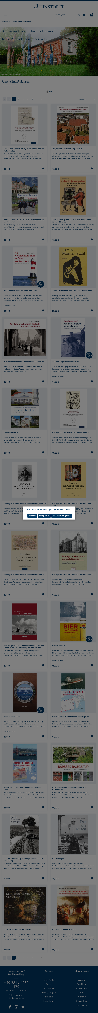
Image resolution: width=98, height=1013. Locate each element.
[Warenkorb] (91, 14)
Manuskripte (48, 1001)
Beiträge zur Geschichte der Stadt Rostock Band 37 (24, 575)
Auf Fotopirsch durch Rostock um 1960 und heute (24, 362)
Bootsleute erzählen (12, 717)
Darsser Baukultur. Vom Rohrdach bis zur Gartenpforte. (69, 789)
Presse (49, 984)
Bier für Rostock (58, 646)
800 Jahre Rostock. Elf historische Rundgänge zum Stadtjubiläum (24, 221)
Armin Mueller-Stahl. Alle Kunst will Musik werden (72, 291)
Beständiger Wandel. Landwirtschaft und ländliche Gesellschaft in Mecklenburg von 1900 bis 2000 (24, 647)
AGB (82, 992)
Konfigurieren (44, 516)
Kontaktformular (16, 998)
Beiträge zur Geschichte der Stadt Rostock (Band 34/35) (71, 505)
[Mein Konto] (84, 14)
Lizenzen (49, 996)
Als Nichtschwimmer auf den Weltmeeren (20, 291)
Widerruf (82, 996)
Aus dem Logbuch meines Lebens (65, 362)
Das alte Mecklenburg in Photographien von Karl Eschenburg (23, 860)
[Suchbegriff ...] (66, 14)
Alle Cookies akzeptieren (62, 516)
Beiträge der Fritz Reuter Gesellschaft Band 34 (70, 433)
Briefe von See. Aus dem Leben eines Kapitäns (70, 717)
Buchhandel (49, 988)
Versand (81, 980)
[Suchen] (78, 14)
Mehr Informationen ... (52, 511)
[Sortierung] (87, 99)
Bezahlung (81, 984)
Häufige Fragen (49, 992)
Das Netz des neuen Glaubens (64, 929)
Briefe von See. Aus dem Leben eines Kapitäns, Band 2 (22, 789)
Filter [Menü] (49, 91)
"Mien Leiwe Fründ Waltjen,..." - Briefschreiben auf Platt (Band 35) (24, 150)
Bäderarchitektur (11, 433)
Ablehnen (32, 516)
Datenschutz (81, 1001)
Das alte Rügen (58, 859)
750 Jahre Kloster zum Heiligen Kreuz (67, 149)
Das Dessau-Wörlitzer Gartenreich (17, 929)
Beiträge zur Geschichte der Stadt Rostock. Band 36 (72, 575)
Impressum (82, 1005)
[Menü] (6, 14)
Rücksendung (82, 988)
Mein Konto (49, 980)
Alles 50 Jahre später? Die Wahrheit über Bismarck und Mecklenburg (72, 221)
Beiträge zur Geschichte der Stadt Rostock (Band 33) (25, 504)
